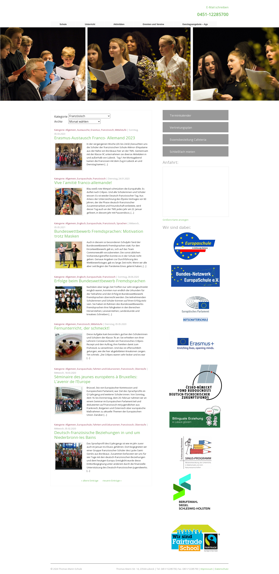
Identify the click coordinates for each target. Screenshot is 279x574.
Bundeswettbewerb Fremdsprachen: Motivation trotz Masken (98, 233)
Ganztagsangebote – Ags (195, 24)
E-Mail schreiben (217, 7)
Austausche (83, 129)
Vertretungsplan (181, 128)
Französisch (107, 129)
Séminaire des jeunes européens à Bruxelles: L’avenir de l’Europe (95, 379)
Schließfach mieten (182, 152)
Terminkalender (180, 115)
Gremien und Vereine (153, 24)
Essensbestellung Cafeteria (188, 140)
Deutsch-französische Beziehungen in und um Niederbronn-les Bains (97, 435)
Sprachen (122, 223)
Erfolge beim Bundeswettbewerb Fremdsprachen (99, 281)
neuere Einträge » (112, 480)
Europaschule (84, 178)
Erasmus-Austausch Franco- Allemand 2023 (95, 138)
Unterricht (90, 24)
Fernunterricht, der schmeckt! (82, 328)
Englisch (81, 223)
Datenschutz (221, 568)
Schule (63, 24)
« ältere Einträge (89, 480)
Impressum (207, 568)
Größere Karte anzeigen (175, 219)
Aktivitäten (119, 24)
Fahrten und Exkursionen (106, 368)
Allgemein (70, 129)
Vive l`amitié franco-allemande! (83, 182)
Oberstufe (140, 368)
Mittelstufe (121, 129)
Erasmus (95, 129)
